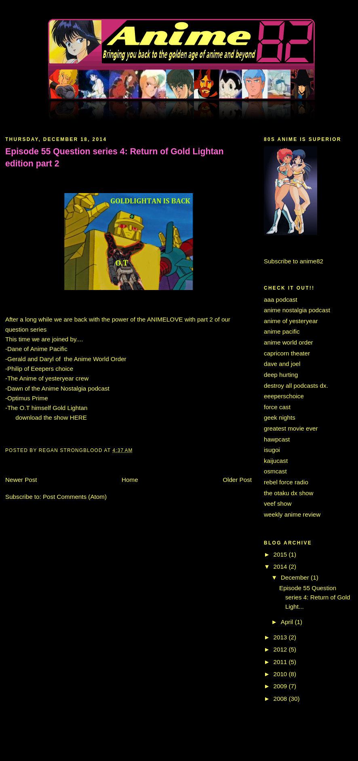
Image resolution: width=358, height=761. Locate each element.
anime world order (288, 342)
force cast (277, 407)
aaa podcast (280, 299)
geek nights (279, 417)
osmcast (275, 471)
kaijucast (276, 460)
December (296, 577)
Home (130, 479)
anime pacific (282, 331)
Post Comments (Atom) (75, 496)
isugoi (272, 449)
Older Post (237, 479)
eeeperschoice (284, 396)
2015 (281, 554)
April (288, 621)
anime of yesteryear (291, 320)
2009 (281, 686)
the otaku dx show (289, 493)
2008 (281, 698)
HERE (78, 417)
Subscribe (277, 261)
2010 (281, 674)
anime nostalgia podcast (297, 310)
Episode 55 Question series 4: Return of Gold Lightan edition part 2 (114, 157)
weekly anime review (292, 514)
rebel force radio (286, 482)
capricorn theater (287, 353)
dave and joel (282, 363)
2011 (281, 661)
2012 (281, 649)
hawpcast (277, 439)
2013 (281, 637)
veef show (277, 503)
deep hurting (281, 374)
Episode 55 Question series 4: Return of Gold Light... (314, 597)
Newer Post (21, 479)
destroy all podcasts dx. (296, 385)
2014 (281, 566)
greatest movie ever (291, 428)
